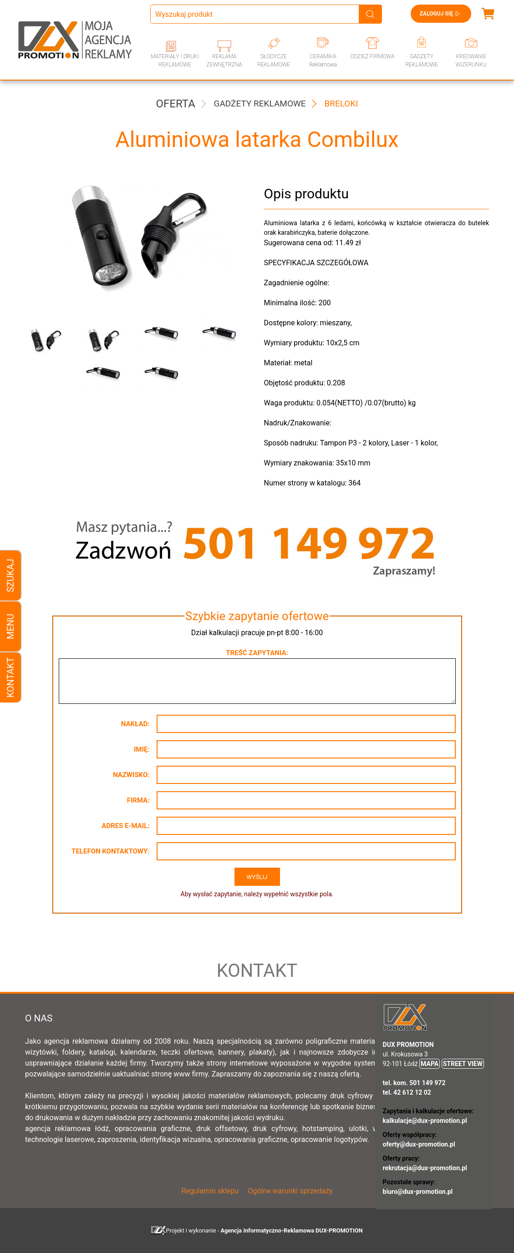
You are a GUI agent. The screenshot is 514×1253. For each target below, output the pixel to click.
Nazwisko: (131, 775)
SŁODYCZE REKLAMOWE (273, 60)
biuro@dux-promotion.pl (418, 1191)
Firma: (138, 800)
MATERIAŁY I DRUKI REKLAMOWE (175, 60)
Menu (10, 626)
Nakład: (135, 724)
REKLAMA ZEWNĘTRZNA (224, 60)
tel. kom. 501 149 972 (414, 1082)
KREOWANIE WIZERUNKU (471, 60)
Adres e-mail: (125, 826)
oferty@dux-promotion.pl (419, 1144)
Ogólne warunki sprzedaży (290, 1191)
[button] (47, 341)
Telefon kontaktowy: (110, 851)
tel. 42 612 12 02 (407, 1092)
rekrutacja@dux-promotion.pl (425, 1168)
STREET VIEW (463, 1063)
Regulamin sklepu (210, 1191)
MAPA (429, 1063)
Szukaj (10, 575)
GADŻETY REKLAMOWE (421, 60)
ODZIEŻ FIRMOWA (373, 56)
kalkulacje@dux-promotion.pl (425, 1120)
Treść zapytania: (257, 653)
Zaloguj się (441, 13)
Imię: (142, 749)
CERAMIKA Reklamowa (323, 60)
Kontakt (10, 677)
